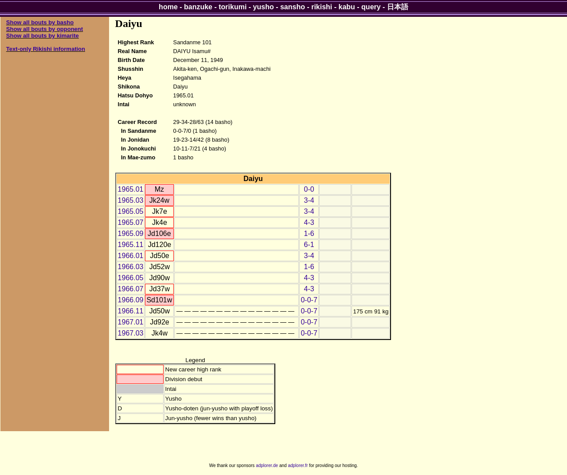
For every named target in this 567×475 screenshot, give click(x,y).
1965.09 (131, 233)
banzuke (198, 7)
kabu (347, 7)
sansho (292, 7)
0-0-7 (309, 300)
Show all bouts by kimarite (42, 35)
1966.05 (131, 278)
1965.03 (131, 200)
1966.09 (131, 300)
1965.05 (131, 211)
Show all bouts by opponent (44, 29)
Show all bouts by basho (40, 22)
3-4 (309, 200)
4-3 (309, 222)
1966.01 (131, 255)
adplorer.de (267, 465)
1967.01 (131, 322)
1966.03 (131, 266)
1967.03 (131, 333)
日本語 (397, 7)
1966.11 (131, 311)
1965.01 (131, 189)
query (371, 7)
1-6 (309, 233)
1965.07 (131, 222)
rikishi (321, 7)
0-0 (309, 189)
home (168, 7)
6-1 (309, 244)
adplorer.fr (298, 465)
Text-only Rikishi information (45, 49)
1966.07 (131, 289)
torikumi (232, 7)
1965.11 (131, 244)
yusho (263, 7)
